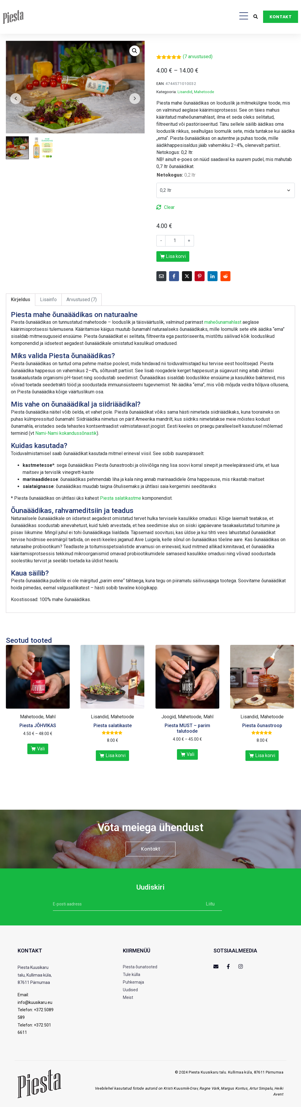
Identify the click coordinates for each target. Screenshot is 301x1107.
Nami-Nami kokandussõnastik (66, 433)
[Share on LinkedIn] (213, 276)
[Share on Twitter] (187, 276)
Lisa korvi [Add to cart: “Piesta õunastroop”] (265, 755)
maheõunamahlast (222, 322)
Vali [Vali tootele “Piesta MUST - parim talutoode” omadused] (190, 754)
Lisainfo (48, 299)
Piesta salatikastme (120, 498)
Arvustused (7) (81, 299)
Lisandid (185, 91)
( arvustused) (198, 56)
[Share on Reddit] (225, 276)
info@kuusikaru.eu (35, 1002)
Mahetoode (204, 91)
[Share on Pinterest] (200, 276)
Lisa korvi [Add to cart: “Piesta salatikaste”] (116, 755)
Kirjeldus (20, 299)
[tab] (20, 299)
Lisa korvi (176, 256)
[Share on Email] (161, 276)
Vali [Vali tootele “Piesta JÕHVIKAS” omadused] (41, 749)
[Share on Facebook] (174, 276)
